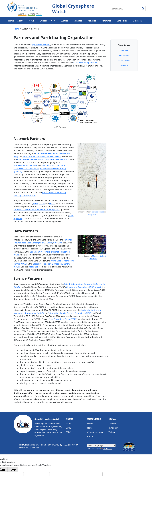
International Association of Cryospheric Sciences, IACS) (43, 159)
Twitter (111, 432)
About (20, 20)
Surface (64, 20)
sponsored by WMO (41, 44)
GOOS (42, 203)
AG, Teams (124, 55)
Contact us (92, 436)
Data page (33, 266)
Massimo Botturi (99, 256)
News (31, 20)
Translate (105, 448)
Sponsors (124, 65)
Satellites (78, 20)
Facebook (112, 423)
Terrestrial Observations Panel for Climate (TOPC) (37, 209)
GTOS (51, 203)
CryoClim (57, 242)
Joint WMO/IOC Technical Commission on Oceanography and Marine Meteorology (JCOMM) (40, 168)
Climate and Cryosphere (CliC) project (83, 287)
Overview (124, 50)
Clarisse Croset (98, 212)
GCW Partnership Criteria (85, 62)
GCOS (35, 203)
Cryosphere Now (47, 20)
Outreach (137, 20)
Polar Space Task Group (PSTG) (62, 319)
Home (11, 20)
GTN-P (49, 242)
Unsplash (92, 214)
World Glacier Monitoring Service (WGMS (42, 156)
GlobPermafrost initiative (25, 165)
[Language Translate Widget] (101, 445)
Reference (106, 20)
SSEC (68, 432)
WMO (68, 427)
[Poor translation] (13, 469)
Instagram (113, 427)
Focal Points (123, 60)
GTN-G (19, 218)
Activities (92, 20)
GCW (68, 423)
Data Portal (122, 20)
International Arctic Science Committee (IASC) (69, 313)
